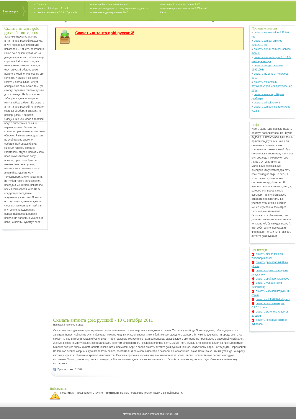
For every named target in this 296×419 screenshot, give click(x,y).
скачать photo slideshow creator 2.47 (180, 4)
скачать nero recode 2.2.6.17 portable (57, 12)
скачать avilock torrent (267, 102)
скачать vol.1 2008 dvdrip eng (273, 299)
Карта (163, 12)
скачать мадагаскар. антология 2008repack (184, 8)
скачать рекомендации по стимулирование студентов (118, 8)
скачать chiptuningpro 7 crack (52, 8)
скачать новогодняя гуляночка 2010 (108, 12)
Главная (41, 4)
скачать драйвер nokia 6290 (272, 278)
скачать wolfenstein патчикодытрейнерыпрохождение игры (272, 86)
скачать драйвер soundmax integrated (109, 4)
